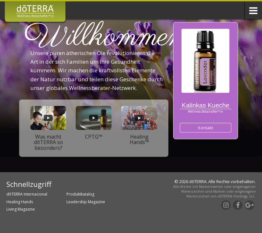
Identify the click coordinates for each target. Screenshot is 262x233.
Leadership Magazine (85, 202)
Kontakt (205, 128)
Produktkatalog (80, 194)
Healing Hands (19, 202)
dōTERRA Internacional (26, 194)
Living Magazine (20, 209)
